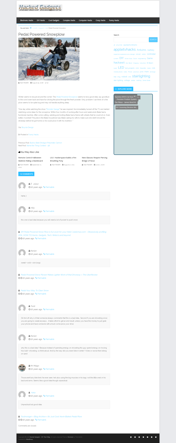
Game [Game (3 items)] (150, 58)
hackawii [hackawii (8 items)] (119, 62)
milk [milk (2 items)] (153, 68)
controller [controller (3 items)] (151, 54)
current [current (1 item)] (116, 58)
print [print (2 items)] (141, 72)
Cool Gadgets (54, 20)
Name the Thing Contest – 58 (38, 146)
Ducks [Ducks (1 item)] (135, 58)
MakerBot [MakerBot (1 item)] (143, 68)
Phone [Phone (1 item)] (130, 72)
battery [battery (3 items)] (151, 50)
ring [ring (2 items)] (118, 77)
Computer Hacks (85, 20)
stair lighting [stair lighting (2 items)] (118, 80)
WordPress (29, 439)
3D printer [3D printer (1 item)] (119, 45)
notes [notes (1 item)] (125, 72)
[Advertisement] (111, 8)
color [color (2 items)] (144, 54)
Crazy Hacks (100, 20)
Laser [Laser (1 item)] (115, 68)
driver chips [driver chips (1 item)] (128, 58)
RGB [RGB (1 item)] (115, 77)
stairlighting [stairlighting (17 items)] (141, 76)
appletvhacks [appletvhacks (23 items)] (125, 49)
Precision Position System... (126, 97)
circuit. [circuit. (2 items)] (138, 54)
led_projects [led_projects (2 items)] (129, 68)
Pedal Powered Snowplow (67, 97)
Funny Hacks (114, 20)
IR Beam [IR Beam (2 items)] (150, 63)
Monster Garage (53, 109)
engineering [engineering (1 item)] (142, 58)
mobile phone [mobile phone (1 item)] (118, 72)
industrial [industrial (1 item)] (143, 63)
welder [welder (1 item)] (133, 80)
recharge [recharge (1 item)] (152, 72)
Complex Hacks (69, 20)
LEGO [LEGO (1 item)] (137, 68)
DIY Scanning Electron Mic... (126, 100)
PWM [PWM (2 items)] (146, 72)
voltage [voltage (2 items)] (127, 80)
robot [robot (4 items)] (124, 76)
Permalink (49, 187)
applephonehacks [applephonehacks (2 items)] (130, 45)
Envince (70, 437)
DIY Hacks (41, 20)
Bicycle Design (27, 127)
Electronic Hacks (26, 20)
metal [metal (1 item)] (149, 68)
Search (116, 35)
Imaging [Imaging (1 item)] (136, 63)
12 (47, 83)
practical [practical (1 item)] (136, 72)
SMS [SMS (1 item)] (129, 77)
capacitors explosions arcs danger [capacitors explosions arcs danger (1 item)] (124, 54)
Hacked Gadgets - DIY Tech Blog (40, 437)
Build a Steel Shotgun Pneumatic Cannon (46, 143)
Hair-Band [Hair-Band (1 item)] (129, 63)
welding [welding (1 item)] (138, 80)
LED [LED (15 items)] (121, 67)
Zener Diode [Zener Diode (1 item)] (146, 80)
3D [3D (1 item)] (114, 45)
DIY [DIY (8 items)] (121, 58)
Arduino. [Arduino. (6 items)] (142, 49)
